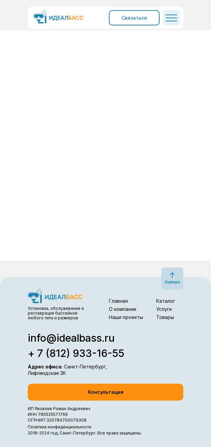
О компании (122, 309)
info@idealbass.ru (71, 338)
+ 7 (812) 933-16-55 (76, 353)
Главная (118, 301)
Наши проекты (126, 317)
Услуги (164, 309)
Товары (165, 317)
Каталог (165, 301)
